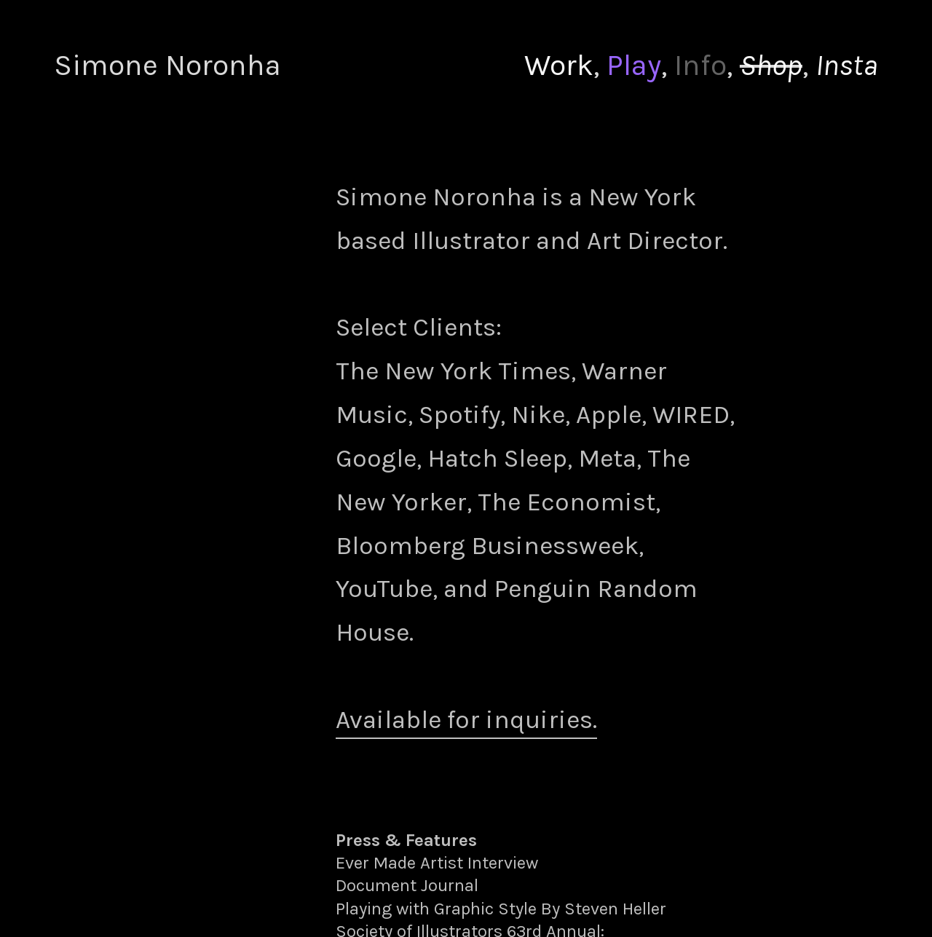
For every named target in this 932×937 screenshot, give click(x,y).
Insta (847, 65)
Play (634, 65)
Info (700, 65)
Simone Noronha (167, 65)
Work (558, 65)
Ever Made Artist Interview (437, 863)
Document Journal (407, 885)
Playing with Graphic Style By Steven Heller (501, 908)
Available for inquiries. (466, 720)
